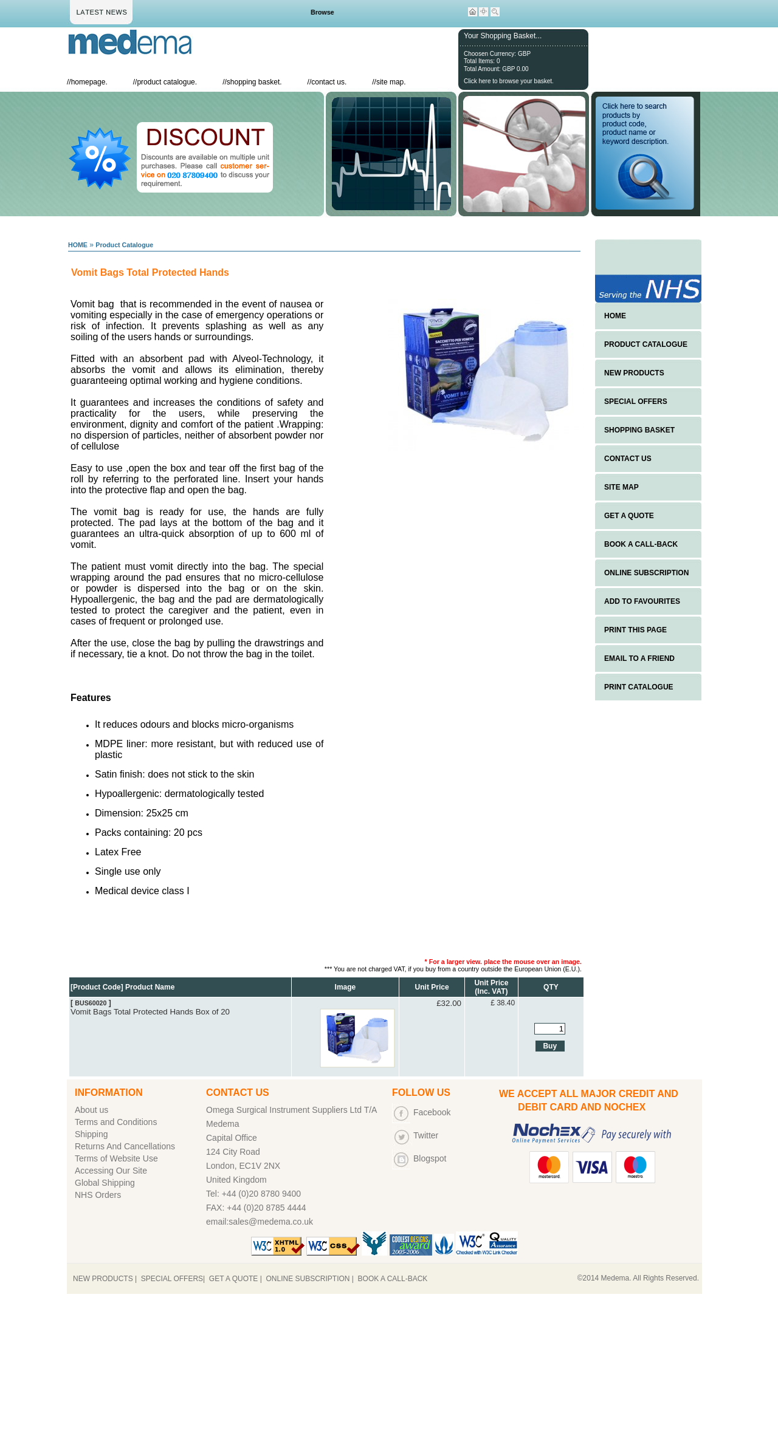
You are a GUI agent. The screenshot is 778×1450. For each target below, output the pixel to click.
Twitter (425, 1135)
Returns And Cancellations (125, 1146)
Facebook (431, 1112)
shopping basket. (254, 82)
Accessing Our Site (111, 1170)
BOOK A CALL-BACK (641, 544)
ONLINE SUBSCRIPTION (646, 573)
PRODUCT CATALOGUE (645, 344)
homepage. (89, 82)
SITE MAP (621, 487)
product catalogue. (167, 82)
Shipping (91, 1134)
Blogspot (429, 1158)
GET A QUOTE (629, 515)
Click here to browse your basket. (509, 81)
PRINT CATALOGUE (638, 687)
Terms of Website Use (116, 1158)
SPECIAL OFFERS (635, 401)
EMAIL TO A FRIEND (639, 658)
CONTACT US (628, 458)
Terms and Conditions (116, 1122)
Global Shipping (105, 1183)
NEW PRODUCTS (634, 373)
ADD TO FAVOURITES (642, 601)
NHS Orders (98, 1195)
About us (91, 1110)
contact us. (328, 82)
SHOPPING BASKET (639, 430)
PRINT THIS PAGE (635, 630)
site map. (391, 82)
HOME (78, 244)
